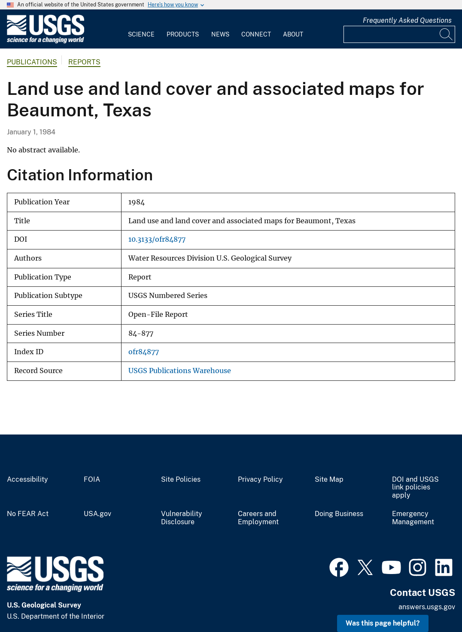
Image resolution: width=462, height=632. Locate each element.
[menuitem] (141, 29)
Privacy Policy (260, 479)
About (293, 34)
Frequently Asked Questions (407, 20)
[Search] (446, 34)
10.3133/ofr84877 (156, 239)
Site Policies (181, 479)
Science (141, 34)
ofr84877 (143, 352)
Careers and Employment (258, 518)
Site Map (329, 479)
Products (183, 34)
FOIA (92, 479)
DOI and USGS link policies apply (415, 488)
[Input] (399, 34)
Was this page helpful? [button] (383, 623)
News (220, 34)
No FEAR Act (28, 514)
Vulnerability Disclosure (181, 518)
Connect (256, 34)
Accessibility (27, 479)
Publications (32, 62)
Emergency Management (413, 518)
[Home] (45, 41)
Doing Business (339, 514)
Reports (84, 62)
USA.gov (97, 514)
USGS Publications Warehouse (179, 371)
